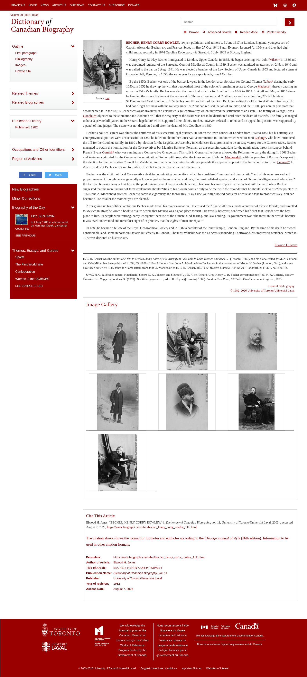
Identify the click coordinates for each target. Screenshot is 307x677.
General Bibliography (281, 286)
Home (33, 5)
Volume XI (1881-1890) (24, 14)
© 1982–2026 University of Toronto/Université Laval (262, 290)
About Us (59, 5)
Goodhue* (90, 116)
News (45, 5)
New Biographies (25, 189)
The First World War (29, 264)
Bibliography (24, 59)
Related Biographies (28, 102)
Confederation (25, 271)
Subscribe (117, 5)
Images (20, 65)
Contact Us (96, 5)
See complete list (29, 285)
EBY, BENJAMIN (42, 216)
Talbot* (268, 81)
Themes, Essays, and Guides (35, 251)
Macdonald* (233, 157)
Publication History (26, 121)
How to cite (23, 71)
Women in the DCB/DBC (32, 279)
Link (107, 98)
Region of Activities (27, 159)
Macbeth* (264, 86)
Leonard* (283, 162)
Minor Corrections (26, 198)
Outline (17, 46)
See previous (25, 235)
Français (18, 5)
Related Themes (25, 93)
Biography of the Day (28, 207)
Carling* (260, 138)
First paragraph (26, 53)
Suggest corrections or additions (159, 668)
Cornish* (108, 152)
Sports (19, 257)
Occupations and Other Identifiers (38, 150)
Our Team (77, 5)
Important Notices (191, 668)
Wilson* (274, 59)
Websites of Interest (217, 668)
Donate (133, 5)
